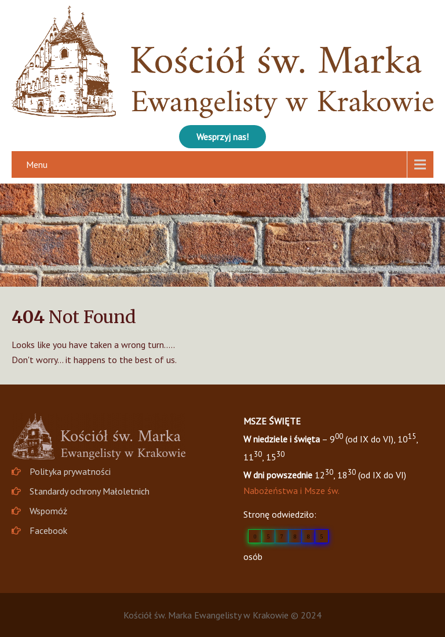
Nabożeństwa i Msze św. (291, 490)
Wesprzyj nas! (222, 136)
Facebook (48, 530)
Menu (37, 164)
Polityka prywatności (70, 471)
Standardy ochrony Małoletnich (89, 491)
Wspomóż (48, 511)
